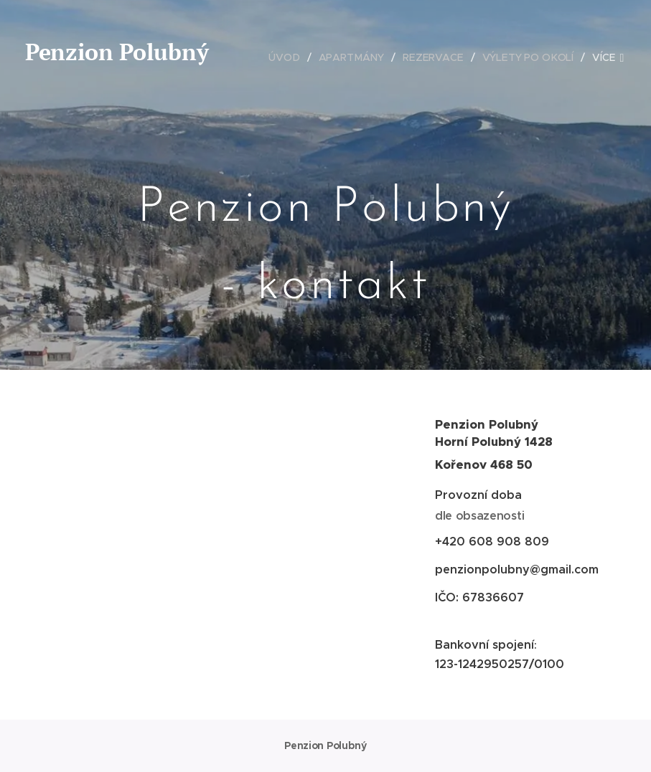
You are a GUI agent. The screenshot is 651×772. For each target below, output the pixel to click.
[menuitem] (289, 57)
